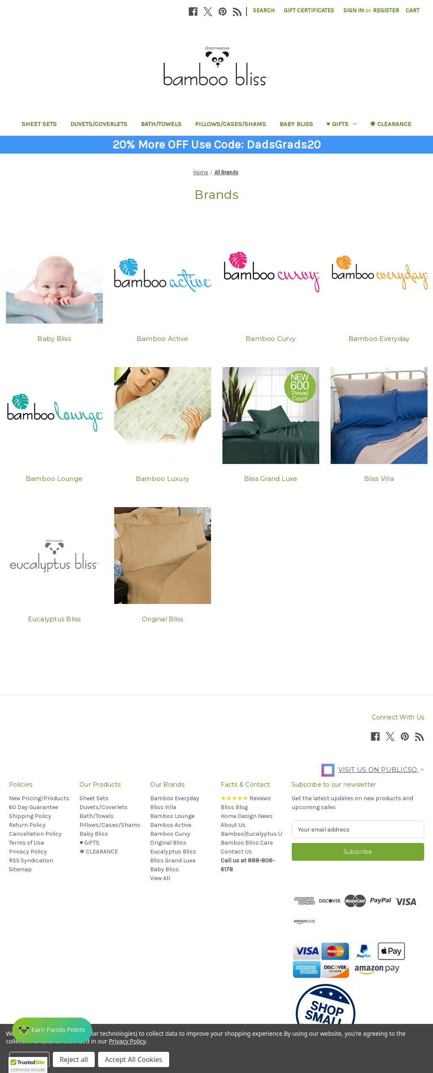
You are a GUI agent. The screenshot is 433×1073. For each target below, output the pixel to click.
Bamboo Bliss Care (247, 842)
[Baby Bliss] (54, 275)
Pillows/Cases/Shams (230, 124)
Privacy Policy (28, 851)
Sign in (353, 10)
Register (386, 10)
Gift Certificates (309, 10)
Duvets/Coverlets (98, 124)
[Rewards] (54, 1028)
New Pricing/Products (39, 798)
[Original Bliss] (162, 556)
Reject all (74, 1059)
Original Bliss (163, 619)
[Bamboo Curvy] (270, 275)
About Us (233, 825)
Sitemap (20, 869)
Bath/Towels (161, 124)
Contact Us (236, 851)
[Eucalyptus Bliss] (54, 556)
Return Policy (27, 825)
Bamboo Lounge (54, 479)
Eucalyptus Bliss (54, 619)
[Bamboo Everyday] (379, 275)
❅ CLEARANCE (390, 124)
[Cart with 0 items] (412, 10)
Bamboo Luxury (162, 479)
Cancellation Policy (35, 833)
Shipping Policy (30, 816)
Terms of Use (26, 842)
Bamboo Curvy (271, 339)
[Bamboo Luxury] (162, 415)
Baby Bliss (296, 124)
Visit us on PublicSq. (367, 770)
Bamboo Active (162, 339)
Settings (29, 1059)
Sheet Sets (39, 124)
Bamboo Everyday (379, 339)
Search (263, 10)
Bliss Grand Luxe (271, 479)
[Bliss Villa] (379, 415)
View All (160, 878)
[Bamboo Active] (162, 275)
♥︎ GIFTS (341, 124)
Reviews (246, 798)
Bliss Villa (379, 479)
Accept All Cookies (133, 1059)
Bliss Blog (234, 807)
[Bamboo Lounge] (54, 415)
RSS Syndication (31, 860)
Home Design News (247, 816)
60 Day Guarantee (33, 807)
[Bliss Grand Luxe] (270, 415)
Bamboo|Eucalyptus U (251, 833)
